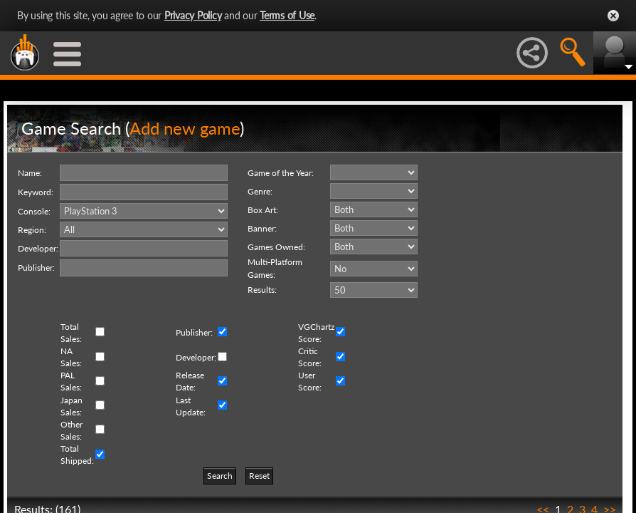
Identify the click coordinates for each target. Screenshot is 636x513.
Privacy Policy (193, 15)
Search (220, 475)
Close (613, 15)
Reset (259, 475)
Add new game (184, 128)
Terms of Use (287, 15)
